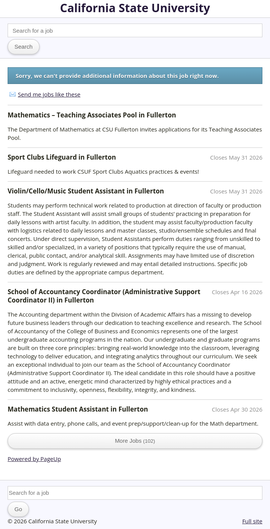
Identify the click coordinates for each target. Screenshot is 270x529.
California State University (135, 8)
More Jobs (135, 440)
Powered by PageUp (34, 458)
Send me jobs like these (49, 94)
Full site (252, 521)
